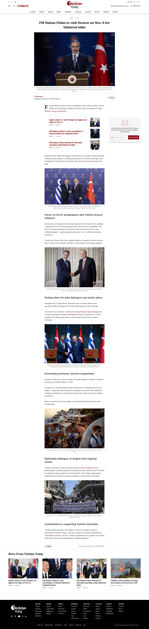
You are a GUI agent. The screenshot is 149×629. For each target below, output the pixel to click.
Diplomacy (38, 611)
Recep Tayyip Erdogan (89, 312)
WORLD (59, 11)
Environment (87, 611)
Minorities (38, 615)
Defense (37, 608)
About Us (40, 625)
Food (84, 615)
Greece (100, 379)
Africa (60, 606)
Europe (48, 606)
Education (86, 606)
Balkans (48, 613)
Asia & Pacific (62, 611)
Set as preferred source (119, 6)
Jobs (65, 625)
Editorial (120, 611)
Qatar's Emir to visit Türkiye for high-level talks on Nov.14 (68, 121)
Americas (61, 608)
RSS (85, 625)
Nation (77, 18)
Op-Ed (120, 608)
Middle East (49, 611)
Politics (37, 606)
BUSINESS (68, 11)
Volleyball (109, 611)
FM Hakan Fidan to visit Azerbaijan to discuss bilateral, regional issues (66, 132)
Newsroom (39, 96)
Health (85, 608)
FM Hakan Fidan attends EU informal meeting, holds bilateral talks (65, 143)
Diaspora (38, 613)
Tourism (73, 613)
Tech (72, 615)
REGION (50, 11)
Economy (74, 606)
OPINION (106, 11)
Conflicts (61, 613)
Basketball (109, 608)
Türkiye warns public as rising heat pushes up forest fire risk (124, 581)
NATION (41, 11)
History (98, 606)
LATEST (33, 11)
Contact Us (58, 625)
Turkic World (50, 608)
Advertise (79, 625)
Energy (73, 611)
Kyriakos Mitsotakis (68, 314)
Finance (73, 608)
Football (108, 606)
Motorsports (110, 613)
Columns (121, 606)
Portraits (98, 615)
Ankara (91, 161)
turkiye (23, 6)
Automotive (74, 618)
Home (71, 18)
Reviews (98, 618)
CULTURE (88, 11)
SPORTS (97, 11)
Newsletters (49, 625)
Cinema (98, 608)
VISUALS (115, 11)
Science (85, 618)
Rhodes (58, 535)
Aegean (90, 468)
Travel (85, 613)
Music (97, 611)
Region (51, 125)
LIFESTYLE (78, 11)
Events (98, 613)
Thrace (64, 533)
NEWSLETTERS (136, 6)
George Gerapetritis (58, 111)
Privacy (71, 625)
